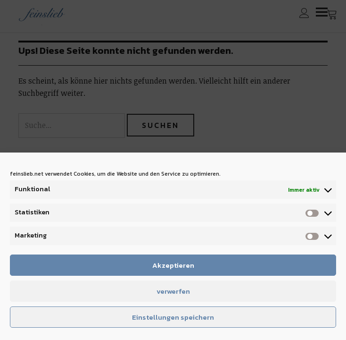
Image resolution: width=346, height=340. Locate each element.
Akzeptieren (173, 265)
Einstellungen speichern (173, 317)
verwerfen (173, 291)
